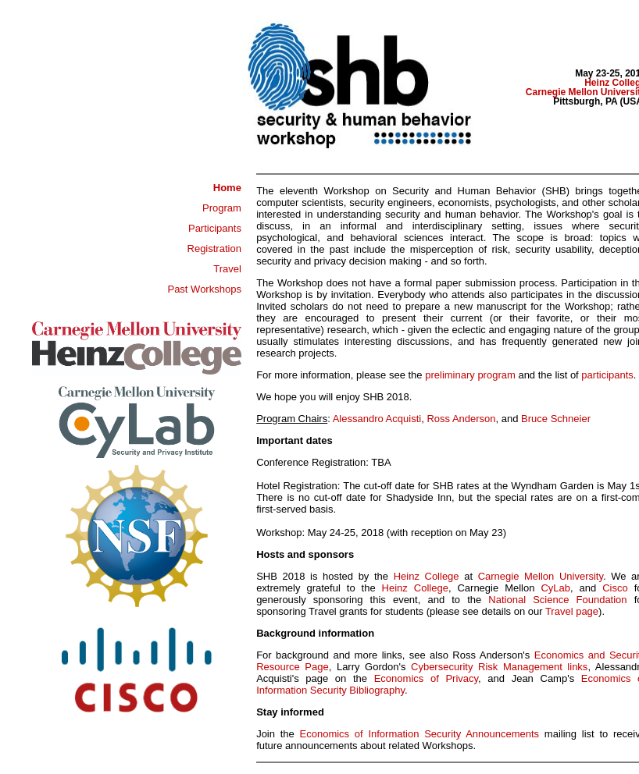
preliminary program (470, 375)
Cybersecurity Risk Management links (499, 667)
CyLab (555, 588)
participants (607, 375)
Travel (227, 269)
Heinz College (426, 576)
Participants (214, 228)
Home (227, 188)
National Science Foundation (557, 599)
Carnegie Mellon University (540, 576)
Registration (214, 248)
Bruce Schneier (556, 418)
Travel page (571, 611)
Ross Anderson (461, 418)
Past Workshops (204, 289)
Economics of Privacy (426, 678)
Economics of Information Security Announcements (420, 734)
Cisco (604, 588)
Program (221, 208)
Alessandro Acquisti (377, 418)
